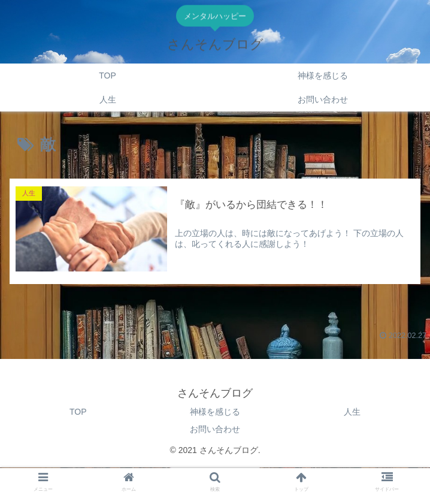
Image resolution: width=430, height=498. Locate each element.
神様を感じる (215, 411)
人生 (352, 411)
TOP (78, 411)
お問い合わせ (215, 429)
